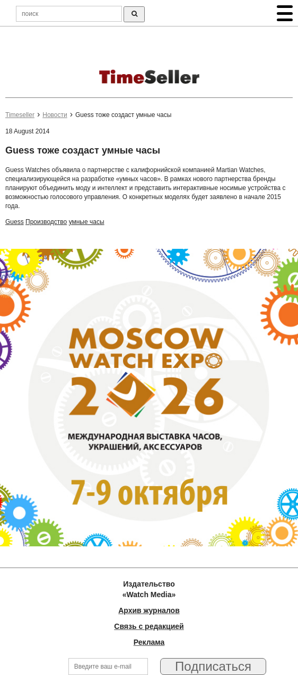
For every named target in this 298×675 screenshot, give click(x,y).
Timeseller (19, 115)
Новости (54, 115)
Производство (46, 222)
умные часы (86, 222)
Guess (14, 222)
